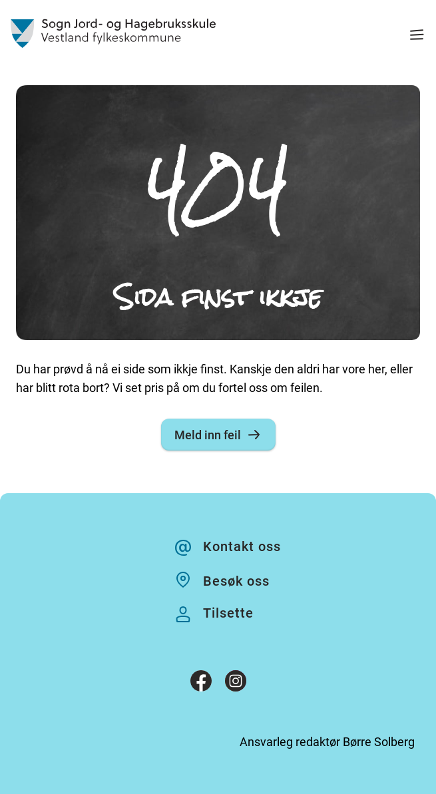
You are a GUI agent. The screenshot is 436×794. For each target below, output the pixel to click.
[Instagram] (236, 683)
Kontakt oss (242, 546)
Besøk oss (236, 581)
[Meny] (416, 36)
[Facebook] (201, 683)
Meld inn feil (218, 435)
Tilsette (228, 613)
